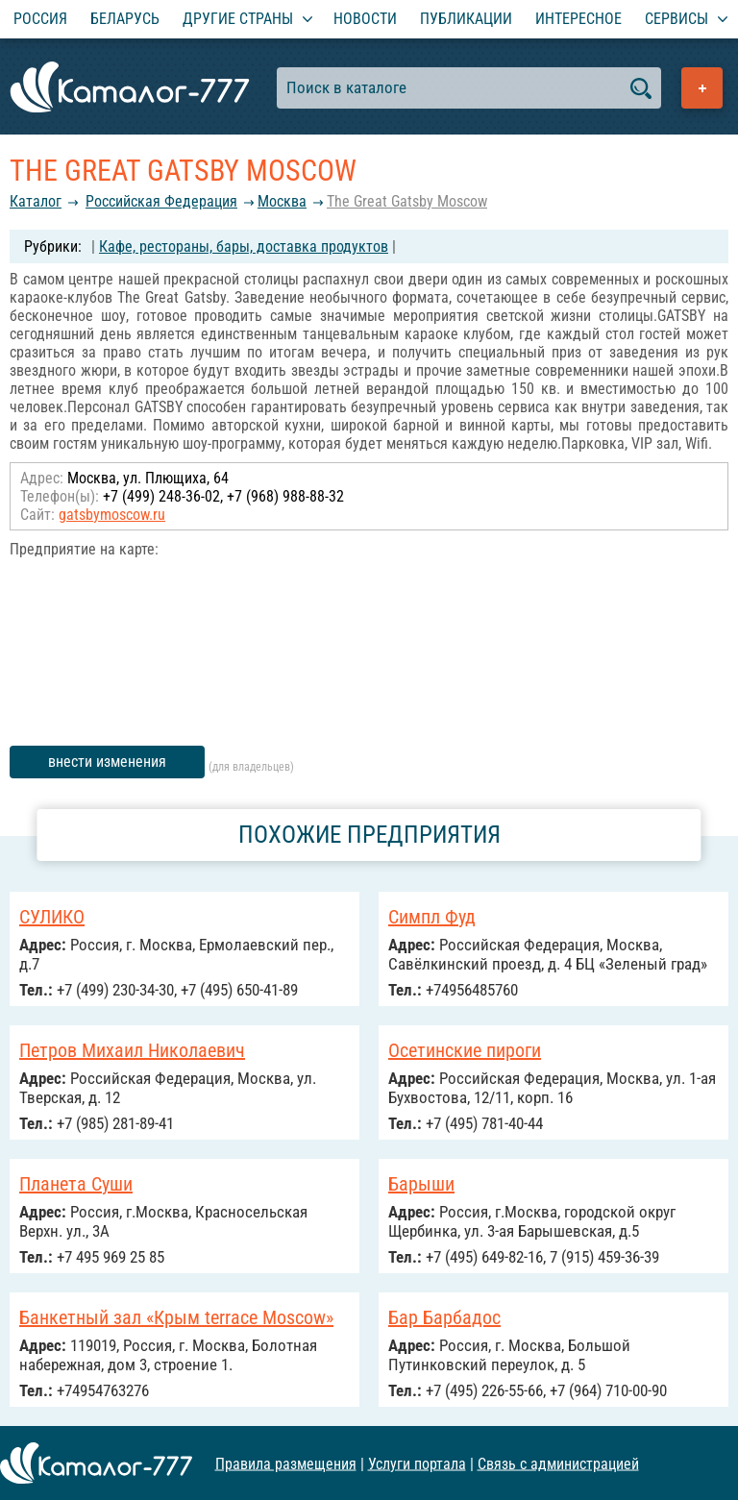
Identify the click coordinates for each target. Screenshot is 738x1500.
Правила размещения (286, 1463)
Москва (282, 201)
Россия (40, 19)
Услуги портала (417, 1463)
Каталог (36, 201)
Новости (365, 19)
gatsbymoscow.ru (112, 514)
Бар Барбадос (444, 1317)
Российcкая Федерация (161, 201)
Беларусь (125, 19)
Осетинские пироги (464, 1050)
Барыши (421, 1183)
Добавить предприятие (702, 88)
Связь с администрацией (558, 1463)
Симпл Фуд (432, 916)
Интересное (578, 19)
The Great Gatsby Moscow (407, 201)
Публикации (466, 19)
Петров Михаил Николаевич (132, 1050)
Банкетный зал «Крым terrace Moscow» (176, 1317)
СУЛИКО (52, 916)
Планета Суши (76, 1183)
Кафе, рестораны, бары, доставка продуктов (243, 246)
